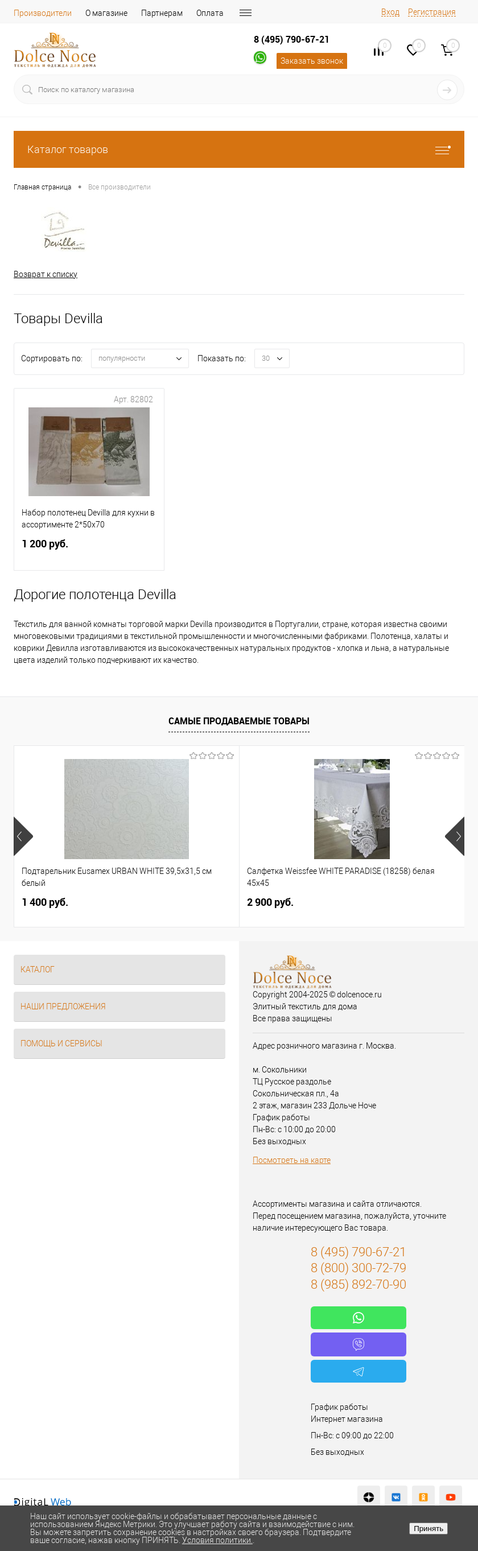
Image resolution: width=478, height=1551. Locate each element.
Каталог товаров (239, 149)
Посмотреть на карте (292, 1160)
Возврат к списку (45, 274)
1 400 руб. (45, 902)
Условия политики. (217, 1540)
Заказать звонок (312, 60)
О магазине (106, 13)
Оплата (210, 13)
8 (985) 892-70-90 (358, 1284)
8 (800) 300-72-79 (358, 1268)
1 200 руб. (89, 551)
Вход (390, 11)
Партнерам (162, 13)
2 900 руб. (270, 902)
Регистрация (432, 11)
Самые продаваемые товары (239, 721)
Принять (428, 1528)
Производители (43, 13)
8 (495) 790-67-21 (291, 39)
